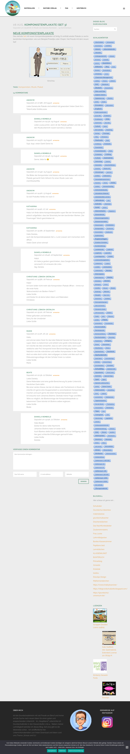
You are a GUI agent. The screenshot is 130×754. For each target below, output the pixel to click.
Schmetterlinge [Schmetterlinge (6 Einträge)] (109, 358)
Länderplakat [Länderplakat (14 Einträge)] (107, 267)
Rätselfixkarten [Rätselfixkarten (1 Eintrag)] (98, 348)
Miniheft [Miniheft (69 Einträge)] (107, 281)
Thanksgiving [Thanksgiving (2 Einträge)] (110, 404)
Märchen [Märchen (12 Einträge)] (106, 291)
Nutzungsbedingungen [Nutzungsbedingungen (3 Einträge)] (101, 302)
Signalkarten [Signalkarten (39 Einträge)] (99, 372)
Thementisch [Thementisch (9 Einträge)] (99, 407)
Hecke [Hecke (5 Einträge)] (105, 182)
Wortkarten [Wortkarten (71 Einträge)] (99, 453)
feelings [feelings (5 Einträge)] (97, 133)
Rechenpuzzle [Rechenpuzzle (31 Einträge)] (99, 330)
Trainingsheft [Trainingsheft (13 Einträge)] (99, 414)
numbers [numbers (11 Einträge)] (107, 298)
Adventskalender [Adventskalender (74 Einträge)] (109, 49)
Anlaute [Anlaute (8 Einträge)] (112, 56)
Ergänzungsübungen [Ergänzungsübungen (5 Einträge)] (100, 112)
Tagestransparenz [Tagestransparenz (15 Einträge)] (100, 400)
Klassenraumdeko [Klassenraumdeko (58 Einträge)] (101, 221)
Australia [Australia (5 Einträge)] (106, 59)
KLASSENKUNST (100, 553)
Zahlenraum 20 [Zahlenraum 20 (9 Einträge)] (99, 467)
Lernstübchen (98, 549)
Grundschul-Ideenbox (102, 510)
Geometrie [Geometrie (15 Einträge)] (98, 165)
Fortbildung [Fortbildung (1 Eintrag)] (98, 143)
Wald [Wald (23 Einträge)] (96, 432)
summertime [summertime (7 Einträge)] (98, 397)
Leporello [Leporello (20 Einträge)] (107, 253)
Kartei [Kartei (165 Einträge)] (97, 207)
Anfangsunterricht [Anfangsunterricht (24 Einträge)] (100, 56)
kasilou (96, 573)
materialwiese (98, 514)
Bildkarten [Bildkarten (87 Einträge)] (98, 67)
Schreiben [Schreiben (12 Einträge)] (110, 365)
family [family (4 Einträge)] (105, 126)
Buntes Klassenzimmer (102, 541)
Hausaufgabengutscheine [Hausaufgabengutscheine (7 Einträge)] (102, 179)
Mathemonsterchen (101, 581)
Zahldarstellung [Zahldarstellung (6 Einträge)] (99, 457)
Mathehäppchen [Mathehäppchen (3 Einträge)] (99, 277)
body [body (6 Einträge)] (113, 66)
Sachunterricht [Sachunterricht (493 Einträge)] (100, 355)
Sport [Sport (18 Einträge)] (104, 379)
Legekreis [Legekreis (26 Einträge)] (98, 253)
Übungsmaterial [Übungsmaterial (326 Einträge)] (101, 488)
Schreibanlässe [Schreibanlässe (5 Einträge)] (99, 365)
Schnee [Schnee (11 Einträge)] (97, 362)
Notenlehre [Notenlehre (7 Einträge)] (98, 298)
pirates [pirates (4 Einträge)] (97, 319)
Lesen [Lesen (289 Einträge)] (110, 256)
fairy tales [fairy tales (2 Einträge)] (107, 122)
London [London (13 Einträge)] (97, 267)
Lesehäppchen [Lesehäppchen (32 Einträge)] (100, 256)
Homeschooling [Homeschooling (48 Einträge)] (108, 186)
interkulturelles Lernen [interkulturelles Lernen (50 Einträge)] (102, 197)
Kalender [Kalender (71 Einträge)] (98, 204)
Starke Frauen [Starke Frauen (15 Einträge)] (106, 386)
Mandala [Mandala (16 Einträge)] (108, 270)
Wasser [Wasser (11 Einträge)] (104, 432)
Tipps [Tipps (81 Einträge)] (97, 411)
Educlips (105, 698)
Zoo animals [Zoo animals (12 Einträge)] (98, 485)
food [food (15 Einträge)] (107, 140)
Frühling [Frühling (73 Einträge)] (108, 154)
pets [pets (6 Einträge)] (103, 316)
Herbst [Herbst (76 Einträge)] (113, 183)
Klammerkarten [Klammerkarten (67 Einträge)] (100, 211)
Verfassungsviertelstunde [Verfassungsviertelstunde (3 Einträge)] (101, 425)
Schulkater (97, 506)
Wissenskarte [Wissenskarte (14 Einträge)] (108, 450)
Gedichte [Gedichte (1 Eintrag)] (108, 161)
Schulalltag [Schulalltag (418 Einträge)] (99, 369)
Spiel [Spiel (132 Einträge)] (97, 379)
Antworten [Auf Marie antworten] (52, 334)
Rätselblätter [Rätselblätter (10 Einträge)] (106, 344)
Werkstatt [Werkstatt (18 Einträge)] (108, 439)
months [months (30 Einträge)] (97, 288)
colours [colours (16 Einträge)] (112, 81)
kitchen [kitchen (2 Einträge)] (105, 207)
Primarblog (97, 561)
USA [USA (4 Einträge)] (107, 414)
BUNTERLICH (98, 557)
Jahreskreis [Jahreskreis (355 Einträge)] (99, 200)
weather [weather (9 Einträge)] (112, 432)
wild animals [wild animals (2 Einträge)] (98, 446)
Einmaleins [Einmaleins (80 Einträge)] (99, 105)
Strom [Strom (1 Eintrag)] (96, 393)
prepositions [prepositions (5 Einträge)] (98, 323)
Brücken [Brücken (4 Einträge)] (97, 70)
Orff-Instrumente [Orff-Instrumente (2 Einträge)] (99, 312)
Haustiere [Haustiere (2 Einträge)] (97, 182)
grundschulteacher (100, 518)
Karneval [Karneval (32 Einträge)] (107, 204)
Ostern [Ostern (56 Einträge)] (109, 312)
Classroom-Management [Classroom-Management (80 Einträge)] (103, 77)
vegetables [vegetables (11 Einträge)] (109, 418)
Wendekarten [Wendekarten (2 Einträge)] (111, 435)
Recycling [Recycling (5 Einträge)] (111, 337)
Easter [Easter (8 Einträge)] (104, 101)
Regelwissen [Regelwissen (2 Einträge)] (98, 340)
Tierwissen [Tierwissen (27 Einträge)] (109, 407)
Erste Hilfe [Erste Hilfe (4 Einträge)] (98, 115)
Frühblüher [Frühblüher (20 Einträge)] (98, 154)
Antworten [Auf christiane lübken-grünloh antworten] (56, 279)
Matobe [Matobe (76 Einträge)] (109, 277)
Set (24, 36)
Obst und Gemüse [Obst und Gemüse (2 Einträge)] (100, 305)
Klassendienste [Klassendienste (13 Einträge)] (99, 214)
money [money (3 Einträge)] (106, 284)
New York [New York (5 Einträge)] (106, 295)
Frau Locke (97, 534)
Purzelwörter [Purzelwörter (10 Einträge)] (109, 323)
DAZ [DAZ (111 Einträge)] (96, 84)
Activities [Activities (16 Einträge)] (108, 46)
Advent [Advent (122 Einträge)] (97, 49)
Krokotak (96, 569)
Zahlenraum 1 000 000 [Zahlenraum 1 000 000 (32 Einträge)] (102, 460)
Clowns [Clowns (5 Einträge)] (105, 81)
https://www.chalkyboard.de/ (105, 585)
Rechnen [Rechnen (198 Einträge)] (112, 334)
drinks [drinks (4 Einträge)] (96, 101)
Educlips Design (99, 577)
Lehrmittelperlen (100, 538)
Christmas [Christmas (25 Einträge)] (98, 74)
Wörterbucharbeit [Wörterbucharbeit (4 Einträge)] (110, 453)
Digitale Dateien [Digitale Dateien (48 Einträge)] (100, 95)
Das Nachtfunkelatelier (102, 526)
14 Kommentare (64, 28)
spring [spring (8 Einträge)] (97, 386)
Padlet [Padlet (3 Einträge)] (97, 316)
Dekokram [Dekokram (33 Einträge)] (105, 84)
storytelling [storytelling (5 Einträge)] (111, 390)
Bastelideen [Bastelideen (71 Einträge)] (107, 63)
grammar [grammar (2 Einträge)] (109, 172)
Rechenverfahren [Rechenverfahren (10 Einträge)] (100, 334)
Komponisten (25, 87)
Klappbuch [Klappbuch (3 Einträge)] (112, 211)
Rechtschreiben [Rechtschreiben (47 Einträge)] (100, 337)
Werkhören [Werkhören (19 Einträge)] (98, 439)
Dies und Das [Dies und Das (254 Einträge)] (100, 91)
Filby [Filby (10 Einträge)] (96, 137)
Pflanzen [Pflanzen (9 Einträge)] (110, 316)
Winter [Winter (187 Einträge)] (97, 450)
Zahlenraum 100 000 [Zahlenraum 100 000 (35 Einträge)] (101, 474)
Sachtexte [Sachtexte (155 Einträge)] (110, 351)
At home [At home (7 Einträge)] (97, 59)
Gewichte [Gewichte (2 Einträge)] (97, 168)
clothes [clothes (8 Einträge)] (97, 81)
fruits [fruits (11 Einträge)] (110, 151)
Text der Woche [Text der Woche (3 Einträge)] (99, 404)
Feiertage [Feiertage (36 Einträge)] (106, 133)
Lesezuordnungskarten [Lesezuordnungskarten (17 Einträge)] (102, 260)
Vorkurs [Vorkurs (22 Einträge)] (112, 428)
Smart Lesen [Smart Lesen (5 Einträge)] (110, 372)
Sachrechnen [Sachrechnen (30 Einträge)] (99, 351)
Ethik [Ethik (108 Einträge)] (107, 119)
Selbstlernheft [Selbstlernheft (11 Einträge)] (111, 369)
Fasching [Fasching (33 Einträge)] (109, 130)
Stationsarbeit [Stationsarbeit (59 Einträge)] (99, 390)
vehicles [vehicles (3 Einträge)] (97, 421)
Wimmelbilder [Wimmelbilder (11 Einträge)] (109, 446)
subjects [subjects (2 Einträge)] (104, 393)
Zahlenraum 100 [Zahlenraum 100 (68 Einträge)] (100, 471)
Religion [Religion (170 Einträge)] (108, 341)
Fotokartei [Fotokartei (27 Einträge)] (107, 144)
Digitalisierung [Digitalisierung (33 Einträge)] (99, 98)
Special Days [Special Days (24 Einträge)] (109, 376)
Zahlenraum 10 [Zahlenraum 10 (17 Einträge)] (99, 464)
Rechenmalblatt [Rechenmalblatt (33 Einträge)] (100, 327)
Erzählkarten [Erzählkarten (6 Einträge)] (98, 119)
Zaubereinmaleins (100, 530)
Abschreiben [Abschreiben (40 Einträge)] (99, 42)
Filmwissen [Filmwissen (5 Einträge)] (105, 136)
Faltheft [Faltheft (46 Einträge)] (97, 126)
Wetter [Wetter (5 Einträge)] (97, 442)
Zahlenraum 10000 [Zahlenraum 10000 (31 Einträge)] (101, 481)
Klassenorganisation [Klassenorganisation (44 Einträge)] (101, 218)
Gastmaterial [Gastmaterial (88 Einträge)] (108, 158)
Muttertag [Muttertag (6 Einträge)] (97, 291)
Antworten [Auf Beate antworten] (56, 375)
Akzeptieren (52, 751)
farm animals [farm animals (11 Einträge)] (99, 130)
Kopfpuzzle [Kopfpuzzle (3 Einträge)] (109, 232)
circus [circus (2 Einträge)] (106, 74)
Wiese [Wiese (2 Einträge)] (104, 442)
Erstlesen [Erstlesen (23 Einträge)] (107, 115)
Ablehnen (62, 751)
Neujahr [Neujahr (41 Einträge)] (97, 295)
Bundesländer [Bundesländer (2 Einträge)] (106, 70)
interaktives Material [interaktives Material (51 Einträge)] (101, 193)
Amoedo (96, 565)
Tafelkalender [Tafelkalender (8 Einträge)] (109, 397)
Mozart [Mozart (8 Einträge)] (105, 288)
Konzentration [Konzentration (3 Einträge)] (98, 232)
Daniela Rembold (49, 28)
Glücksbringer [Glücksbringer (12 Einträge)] (99, 172)
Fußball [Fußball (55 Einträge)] (97, 158)
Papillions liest (99, 545)
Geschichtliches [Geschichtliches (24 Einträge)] (110, 165)
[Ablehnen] (127, 747)
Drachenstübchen (100, 522)
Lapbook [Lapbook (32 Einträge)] (110, 249)
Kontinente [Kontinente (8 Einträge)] (110, 228)
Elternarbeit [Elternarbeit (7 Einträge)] (109, 105)
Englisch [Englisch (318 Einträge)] (98, 109)
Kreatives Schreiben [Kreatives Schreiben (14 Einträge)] (101, 242)
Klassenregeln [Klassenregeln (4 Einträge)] (99, 225)
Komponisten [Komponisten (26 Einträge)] (99, 228)
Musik (36, 28)
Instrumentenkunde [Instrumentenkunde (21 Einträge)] (101, 190)
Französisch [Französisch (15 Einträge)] (98, 147)
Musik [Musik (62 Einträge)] (113, 288)
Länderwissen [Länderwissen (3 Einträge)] (98, 270)
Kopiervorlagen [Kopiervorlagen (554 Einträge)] (101, 239)
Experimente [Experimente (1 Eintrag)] (98, 122)
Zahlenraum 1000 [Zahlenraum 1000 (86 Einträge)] (101, 478)
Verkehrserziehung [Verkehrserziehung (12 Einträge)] (100, 428)
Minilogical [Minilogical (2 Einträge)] (98, 284)
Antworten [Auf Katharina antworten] (52, 209)
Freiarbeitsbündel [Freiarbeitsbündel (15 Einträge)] (100, 151)
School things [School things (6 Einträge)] (107, 362)
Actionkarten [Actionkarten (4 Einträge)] (98, 45)
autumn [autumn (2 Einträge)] (97, 63)
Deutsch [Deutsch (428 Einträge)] (98, 88)
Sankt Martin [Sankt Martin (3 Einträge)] (98, 358)
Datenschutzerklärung (76, 751)
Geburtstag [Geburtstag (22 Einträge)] (98, 161)
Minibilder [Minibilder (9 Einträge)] (98, 281)
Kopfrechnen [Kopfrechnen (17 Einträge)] (99, 235)
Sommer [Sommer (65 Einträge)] (98, 376)
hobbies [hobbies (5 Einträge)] (97, 186)
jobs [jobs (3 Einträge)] (108, 200)
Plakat (40, 87)
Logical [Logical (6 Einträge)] (108, 263)
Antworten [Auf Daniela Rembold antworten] (63, 121)
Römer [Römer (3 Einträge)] (108, 348)
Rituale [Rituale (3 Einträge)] (97, 344)
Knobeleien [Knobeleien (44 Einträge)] (110, 225)
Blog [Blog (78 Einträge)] (107, 67)
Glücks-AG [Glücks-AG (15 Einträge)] (107, 168)
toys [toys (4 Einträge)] (104, 411)
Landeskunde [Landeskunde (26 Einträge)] (99, 249)
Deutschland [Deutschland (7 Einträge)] (108, 88)
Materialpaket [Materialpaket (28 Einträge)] (99, 274)
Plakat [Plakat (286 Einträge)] (104, 320)
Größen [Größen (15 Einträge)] (97, 176)
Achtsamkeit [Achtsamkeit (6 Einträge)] (110, 42)
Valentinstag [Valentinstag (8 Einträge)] (98, 418)
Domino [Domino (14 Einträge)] (110, 98)
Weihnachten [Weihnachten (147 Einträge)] (100, 435)
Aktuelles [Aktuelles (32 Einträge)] (98, 52)
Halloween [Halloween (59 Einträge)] (106, 176)
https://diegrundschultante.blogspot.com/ (110, 589)
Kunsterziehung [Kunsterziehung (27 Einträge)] (100, 246)
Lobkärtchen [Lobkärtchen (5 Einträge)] (98, 263)
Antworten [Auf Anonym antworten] (56, 103)
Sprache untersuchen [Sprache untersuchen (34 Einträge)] (102, 383)
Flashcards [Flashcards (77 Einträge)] (99, 140)
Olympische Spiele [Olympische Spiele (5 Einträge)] (100, 309)
